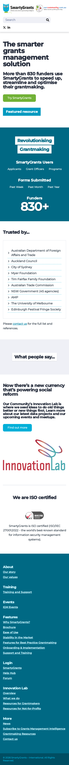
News (6, 723)
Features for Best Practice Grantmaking (29, 642)
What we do (11, 698)
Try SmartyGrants (19, 98)
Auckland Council (22, 261)
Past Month (35, 187)
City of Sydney (20, 267)
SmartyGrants (12, 668)
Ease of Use (10, 632)
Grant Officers (35, 169)
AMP (13, 297)
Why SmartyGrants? (16, 622)
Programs (55, 169)
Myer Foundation (22, 273)
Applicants (14, 169)
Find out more (17, 427)
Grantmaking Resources (19, 734)
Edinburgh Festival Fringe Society (34, 309)
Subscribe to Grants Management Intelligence (34, 728)
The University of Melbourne (30, 303)
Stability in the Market (18, 637)
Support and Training (17, 653)
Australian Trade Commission (31, 285)
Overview (9, 693)
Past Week (16, 187)
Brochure (9, 627)
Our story (9, 572)
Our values (10, 577)
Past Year (54, 187)
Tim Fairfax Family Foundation (32, 279)
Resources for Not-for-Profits (22, 708)
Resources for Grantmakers (21, 703)
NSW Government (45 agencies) (33, 291)
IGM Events (10, 607)
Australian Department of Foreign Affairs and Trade (34, 253)
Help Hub (9, 673)
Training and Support (17, 592)
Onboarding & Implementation (24, 647)
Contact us (10, 739)
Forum (7, 678)
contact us (20, 323)
